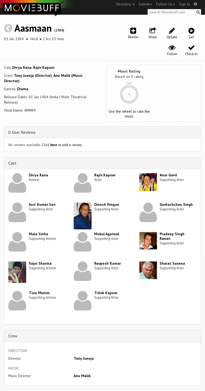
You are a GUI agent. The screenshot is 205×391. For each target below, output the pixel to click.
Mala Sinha (38, 233)
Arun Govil (168, 175)
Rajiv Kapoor (43, 67)
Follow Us (165, 4)
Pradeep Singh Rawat (172, 236)
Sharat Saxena (172, 263)
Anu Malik (82, 375)
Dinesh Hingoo (106, 204)
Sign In (184, 4)
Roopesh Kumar (107, 263)
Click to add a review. (62, 144)
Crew (12, 336)
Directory (125, 4)
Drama (22, 88)
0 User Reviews (22, 132)
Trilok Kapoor (105, 292)
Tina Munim (39, 292)
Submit (145, 4)
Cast (12, 163)
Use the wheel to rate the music (129, 114)
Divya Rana (21, 67)
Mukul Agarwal (106, 233)
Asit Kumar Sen (42, 204)
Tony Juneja (84, 358)
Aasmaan (33, 28)
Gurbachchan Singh (176, 204)
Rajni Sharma (40, 263)
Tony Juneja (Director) (33, 75)
